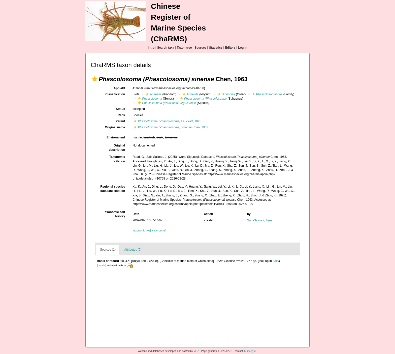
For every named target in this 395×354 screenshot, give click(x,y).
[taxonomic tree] (142, 230)
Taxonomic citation (117, 159)
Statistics (215, 47)
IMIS (276, 261)
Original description (117, 148)
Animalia (153, 94)
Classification (115, 94)
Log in (242, 47)
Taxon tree (184, 47)
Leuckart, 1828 (167, 121)
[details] (101, 265)
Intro (151, 47)
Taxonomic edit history (114, 214)
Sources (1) (108, 249)
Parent (120, 121)
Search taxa (165, 47)
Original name (115, 127)
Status (120, 109)
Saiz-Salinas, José (259, 220)
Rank (121, 115)
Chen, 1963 (170, 127)
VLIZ (196, 351)
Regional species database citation (112, 189)
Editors (230, 47)
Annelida (190, 94)
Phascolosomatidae (267, 94)
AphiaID (119, 88)
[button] (95, 79)
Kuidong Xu (250, 351)
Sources (200, 47)
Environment (116, 137)
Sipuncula (226, 94)
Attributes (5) (133, 249)
